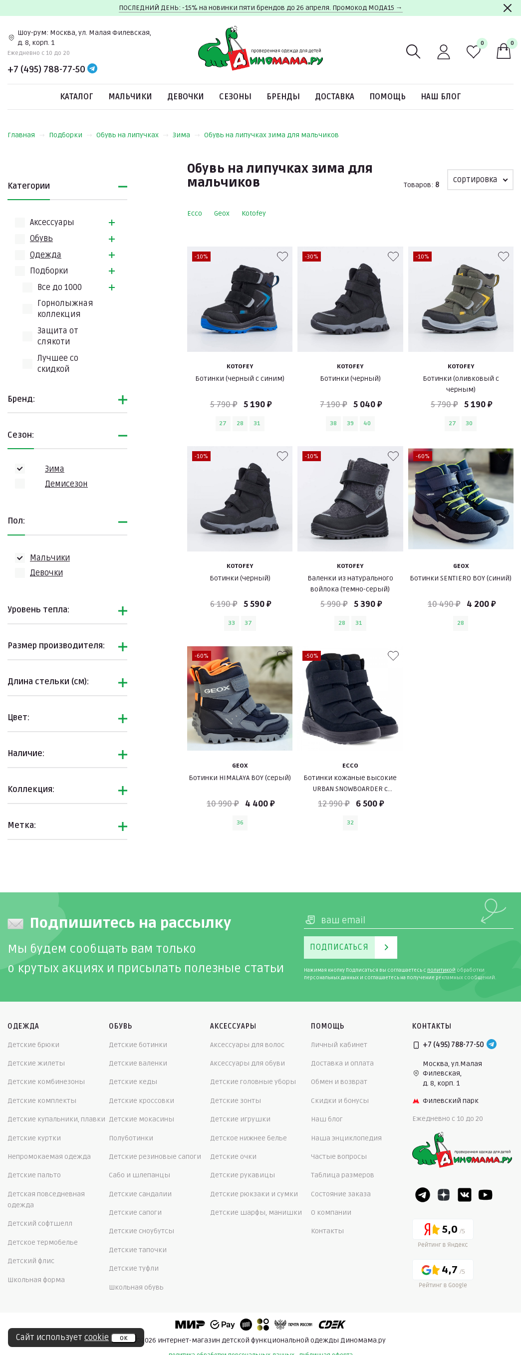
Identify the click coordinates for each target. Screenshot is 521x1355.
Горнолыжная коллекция (65, 308)
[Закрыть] (508, 8)
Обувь (41, 239)
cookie (96, 1338)
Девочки (185, 97)
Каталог (76, 97)
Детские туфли (134, 1268)
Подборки (70, 135)
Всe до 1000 (59, 287)
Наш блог (441, 97)
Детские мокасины (141, 1119)
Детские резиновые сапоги (155, 1156)
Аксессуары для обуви (247, 1063)
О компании (331, 1212)
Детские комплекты (41, 1100)
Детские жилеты (36, 1063)
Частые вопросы (339, 1156)
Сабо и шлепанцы (139, 1175)
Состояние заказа (341, 1194)
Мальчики (130, 97)
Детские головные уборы (253, 1082)
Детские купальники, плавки (56, 1119)
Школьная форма (36, 1280)
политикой (441, 970)
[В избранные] (282, 257)
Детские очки (233, 1156)
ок (123, 1338)
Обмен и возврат (339, 1082)
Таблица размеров (342, 1175)
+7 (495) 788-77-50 (46, 69)
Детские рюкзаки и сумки (254, 1194)
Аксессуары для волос (247, 1045)
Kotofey (254, 213)
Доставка (334, 97)
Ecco (194, 213)
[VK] (465, 1195)
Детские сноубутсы (141, 1231)
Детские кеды (133, 1082)
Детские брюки (33, 1045)
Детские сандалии (140, 1194)
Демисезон (66, 484)
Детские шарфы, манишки (256, 1212)
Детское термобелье (42, 1242)
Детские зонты (235, 1100)
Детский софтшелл (39, 1223)
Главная (26, 135)
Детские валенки (138, 1063)
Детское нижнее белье (248, 1138)
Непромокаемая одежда (49, 1156)
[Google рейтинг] (443, 1275)
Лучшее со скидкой (57, 363)
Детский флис (30, 1261)
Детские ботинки (138, 1045)
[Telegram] (92, 69)
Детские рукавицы (242, 1175)
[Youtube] (486, 1195)
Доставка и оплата (342, 1063)
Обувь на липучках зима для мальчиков (271, 135)
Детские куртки (34, 1138)
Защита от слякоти (57, 336)
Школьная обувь (136, 1287)
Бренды (283, 97)
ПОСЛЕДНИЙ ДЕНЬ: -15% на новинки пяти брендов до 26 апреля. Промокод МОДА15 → (261, 7)
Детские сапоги (135, 1212)
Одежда (45, 255)
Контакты (327, 1231)
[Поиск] (414, 52)
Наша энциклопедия (346, 1138)
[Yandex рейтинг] (443, 1235)
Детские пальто (34, 1175)
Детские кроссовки (141, 1100)
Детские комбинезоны (46, 1082)
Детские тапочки (138, 1250)
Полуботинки (131, 1138)
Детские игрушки (240, 1119)
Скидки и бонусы (340, 1100)
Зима (186, 135)
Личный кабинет (339, 1045)
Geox (222, 213)
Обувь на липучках (132, 135)
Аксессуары (52, 223)
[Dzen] (444, 1195)
